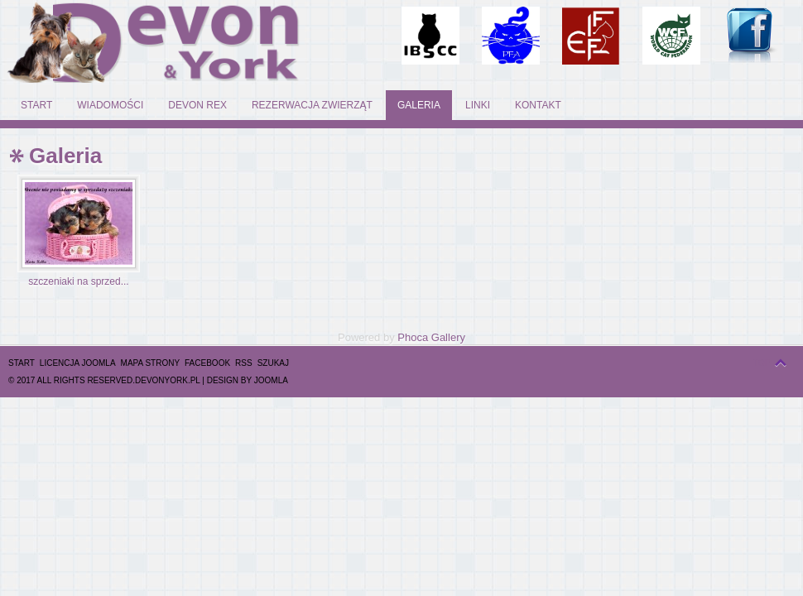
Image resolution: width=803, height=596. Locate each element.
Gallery (448, 337)
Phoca (412, 337)
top (761, 363)
